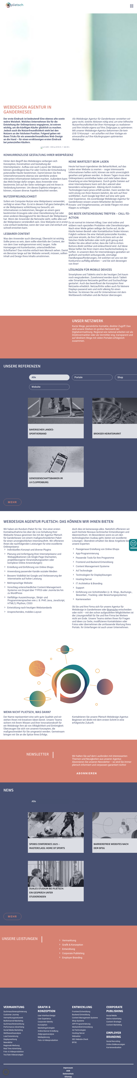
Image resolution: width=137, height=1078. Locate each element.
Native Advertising (113, 1019)
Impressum (68, 1068)
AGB (68, 1071)
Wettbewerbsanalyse (12, 1033)
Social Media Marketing (13, 1030)
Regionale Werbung (11, 1045)
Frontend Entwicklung (81, 1011)
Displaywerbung (10, 1039)
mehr (12, 502)
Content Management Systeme (85, 1018)
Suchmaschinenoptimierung (15, 1011)
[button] (6, 1072)
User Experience (44, 1019)
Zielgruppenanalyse (46, 1034)
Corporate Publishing (73, 953)
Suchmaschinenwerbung (13, 1024)
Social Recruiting (113, 1041)
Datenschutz (68, 1074)
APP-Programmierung (81, 1024)
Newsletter (7, 1042)
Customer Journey (11, 1015)
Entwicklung (68, 949)
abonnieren (86, 773)
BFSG (74, 1042)
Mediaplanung (44, 1037)
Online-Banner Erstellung (48, 1031)
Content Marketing (114, 1025)
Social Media (111, 1015)
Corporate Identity (45, 1022)
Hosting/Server (78, 1033)
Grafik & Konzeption (72, 944)
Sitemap (68, 1077)
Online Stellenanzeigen (115, 1044)
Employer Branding (72, 957)
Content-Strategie (113, 1022)
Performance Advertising (13, 1027)
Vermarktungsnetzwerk (13, 1018)
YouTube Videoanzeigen (13, 1055)
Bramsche (112, 609)
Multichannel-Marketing (13, 1021)
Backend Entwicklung (81, 1015)
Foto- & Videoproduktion (13, 1052)
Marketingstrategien (46, 1028)
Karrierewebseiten (113, 1047)
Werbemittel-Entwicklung (82, 1027)
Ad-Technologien (79, 1030)
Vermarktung (69, 940)
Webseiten (76, 1036)
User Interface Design (46, 1015)
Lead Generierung (10, 1036)
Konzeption (42, 1025)
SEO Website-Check (80, 1039)
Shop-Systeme (78, 1021)
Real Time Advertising (12, 1048)
